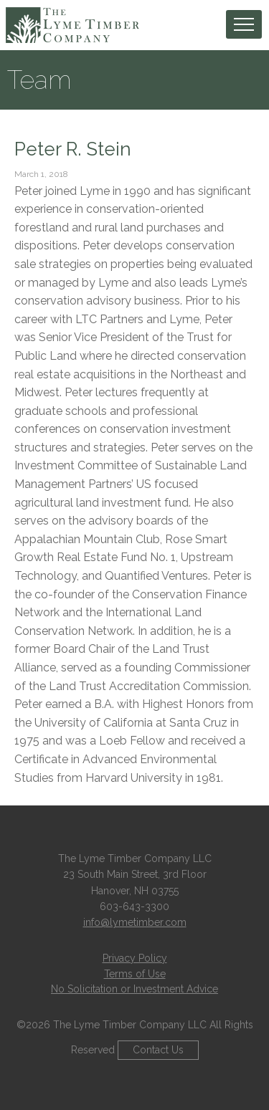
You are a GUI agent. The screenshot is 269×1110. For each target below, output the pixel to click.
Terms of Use (135, 974)
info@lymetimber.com (135, 922)
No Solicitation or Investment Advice (134, 989)
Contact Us (158, 1050)
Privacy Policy (135, 958)
